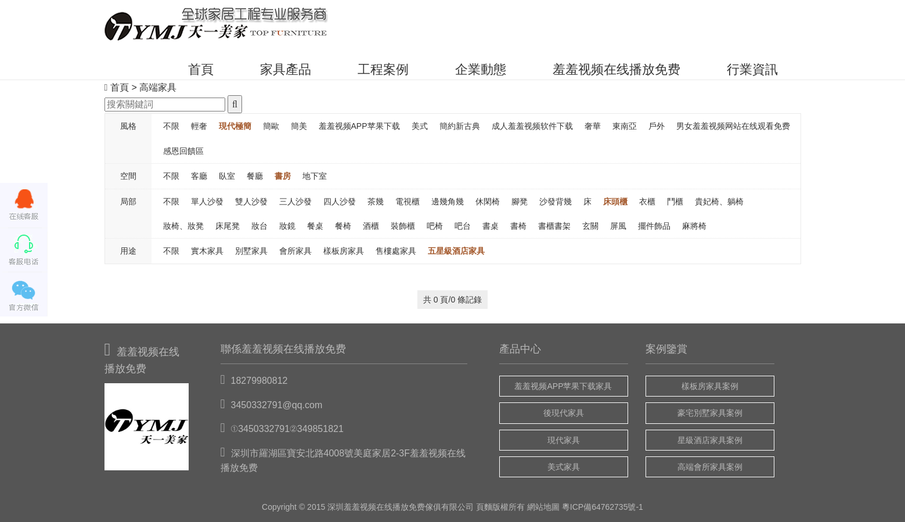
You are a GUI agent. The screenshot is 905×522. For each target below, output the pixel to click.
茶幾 (375, 201)
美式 (420, 126)
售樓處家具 (396, 250)
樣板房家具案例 (710, 386)
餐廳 (255, 176)
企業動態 (480, 69)
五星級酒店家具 (456, 250)
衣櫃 (647, 201)
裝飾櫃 (403, 226)
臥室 (227, 176)
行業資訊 (752, 69)
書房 (283, 176)
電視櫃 (407, 201)
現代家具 (563, 440)
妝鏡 (287, 226)
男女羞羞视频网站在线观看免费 (733, 126)
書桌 (490, 226)
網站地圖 (543, 507)
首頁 (201, 69)
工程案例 (383, 69)
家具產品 (285, 69)
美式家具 (563, 466)
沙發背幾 (555, 201)
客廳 (199, 176)
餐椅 (343, 226)
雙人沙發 (251, 201)
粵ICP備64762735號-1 (602, 507)
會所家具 (295, 250)
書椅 (518, 226)
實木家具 (207, 250)
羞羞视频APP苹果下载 (359, 126)
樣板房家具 (343, 250)
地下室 (314, 176)
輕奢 (199, 126)
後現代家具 (563, 412)
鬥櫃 (675, 201)
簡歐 (271, 126)
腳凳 (519, 201)
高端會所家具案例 (709, 466)
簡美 (299, 126)
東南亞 (624, 126)
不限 (171, 126)
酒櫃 (371, 226)
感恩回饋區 (183, 151)
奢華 (593, 126)
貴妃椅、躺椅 (719, 201)
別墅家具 (251, 250)
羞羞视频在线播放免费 (616, 69)
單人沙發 (207, 201)
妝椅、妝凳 (183, 226)
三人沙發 (295, 201)
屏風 (618, 226)
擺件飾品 (654, 226)
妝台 (259, 226)
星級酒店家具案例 (709, 440)
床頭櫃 (615, 201)
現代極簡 (235, 126)
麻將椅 (694, 226)
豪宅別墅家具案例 (709, 412)
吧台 (463, 226)
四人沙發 (339, 201)
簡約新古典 (459, 126)
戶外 (656, 126)
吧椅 (435, 226)
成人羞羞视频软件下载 (532, 126)
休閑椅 (487, 201)
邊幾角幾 (447, 201)
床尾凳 (227, 226)
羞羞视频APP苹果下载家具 (563, 386)
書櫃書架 (554, 226)
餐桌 (315, 226)
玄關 (590, 226)
